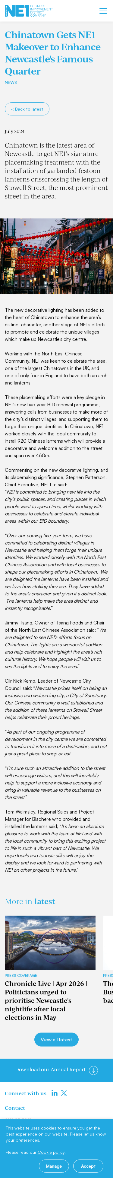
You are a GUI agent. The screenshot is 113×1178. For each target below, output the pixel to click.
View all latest (56, 1040)
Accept (88, 1166)
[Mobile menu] (103, 11)
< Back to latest (27, 108)
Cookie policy (51, 1152)
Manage (54, 1166)
